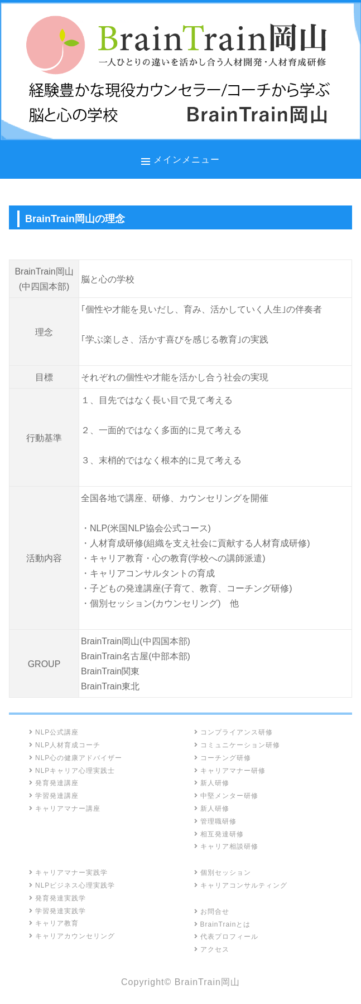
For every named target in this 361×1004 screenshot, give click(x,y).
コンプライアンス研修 (233, 732)
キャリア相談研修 (226, 846)
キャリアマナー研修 (230, 771)
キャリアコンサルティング (240, 885)
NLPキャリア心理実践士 (72, 771)
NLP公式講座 (54, 732)
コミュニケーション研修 (237, 745)
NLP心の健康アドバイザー (75, 758)
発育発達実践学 (57, 898)
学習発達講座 (54, 796)
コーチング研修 (222, 758)
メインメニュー (186, 159)
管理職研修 (215, 821)
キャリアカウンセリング (72, 936)
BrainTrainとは (222, 924)
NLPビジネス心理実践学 (72, 885)
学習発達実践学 (57, 911)
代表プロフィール (226, 937)
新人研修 (211, 783)
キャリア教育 (54, 923)
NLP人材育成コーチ (64, 745)
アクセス (211, 949)
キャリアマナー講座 (64, 808)
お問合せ (211, 911)
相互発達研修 (219, 834)
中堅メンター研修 (226, 796)
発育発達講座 (54, 783)
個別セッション (222, 872)
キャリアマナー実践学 (68, 872)
